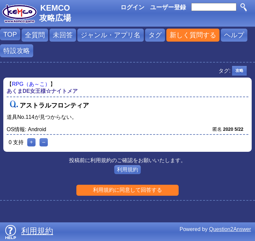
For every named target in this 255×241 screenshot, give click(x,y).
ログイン (132, 7)
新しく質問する (193, 35)
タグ (155, 35)
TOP (10, 34)
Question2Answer (230, 229)
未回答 (63, 35)
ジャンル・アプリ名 (110, 35)
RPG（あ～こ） (31, 84)
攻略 (239, 70)
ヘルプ (234, 35)
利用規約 (127, 169)
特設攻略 (16, 50)
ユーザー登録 (168, 7)
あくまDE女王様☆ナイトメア (42, 91)
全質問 (35, 35)
